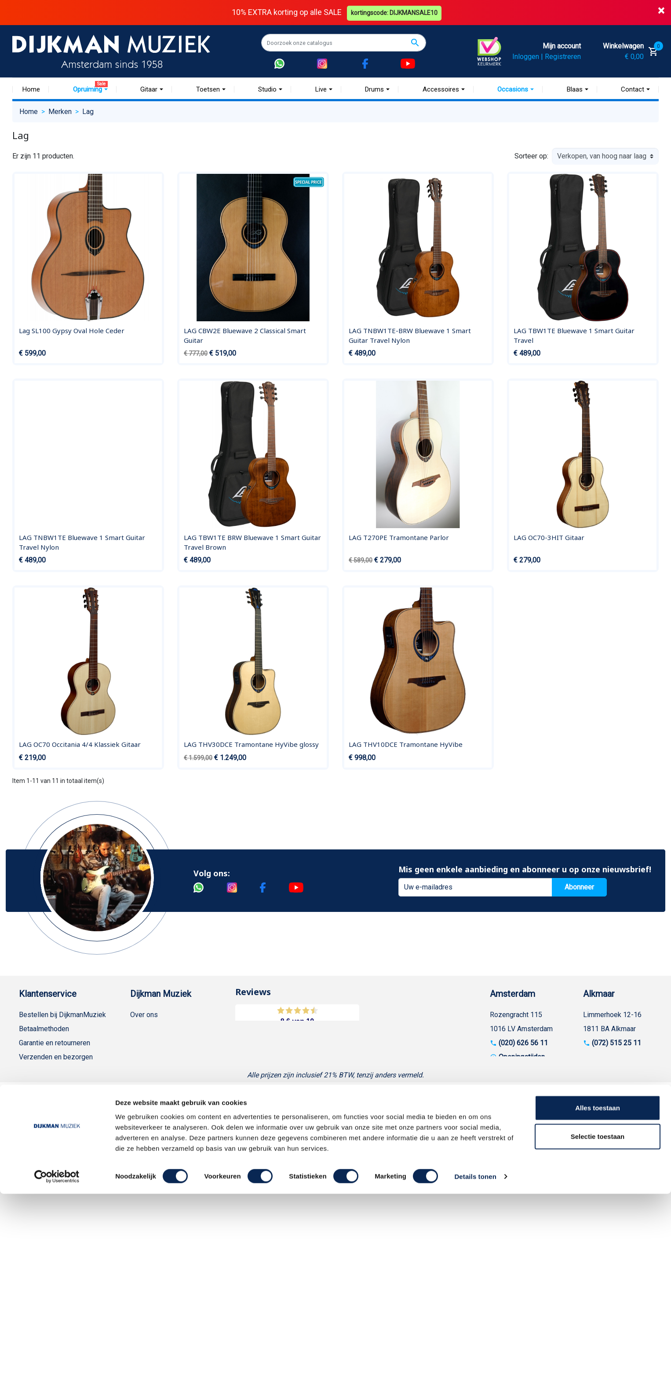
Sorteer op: (531, 156)
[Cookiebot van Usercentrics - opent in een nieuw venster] (56, 1382)
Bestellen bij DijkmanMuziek (62, 1014)
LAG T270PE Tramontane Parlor (399, 537)
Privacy (30, 1127)
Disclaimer (35, 1113)
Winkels (142, 1070)
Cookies (31, 1183)
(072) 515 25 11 (616, 1042)
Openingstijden (522, 1056)
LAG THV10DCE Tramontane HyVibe (406, 744)
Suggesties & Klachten (54, 1141)
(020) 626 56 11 (523, 1042)
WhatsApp (35, 1155)
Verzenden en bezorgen (56, 1056)
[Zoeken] (343, 42)
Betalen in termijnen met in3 (61, 1197)
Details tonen (475, 1382)
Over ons (144, 1014)
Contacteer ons (42, 1225)
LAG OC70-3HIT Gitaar (549, 537)
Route (508, 1070)
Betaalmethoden (44, 1028)
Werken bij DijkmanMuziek (170, 1042)
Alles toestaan (597, 1313)
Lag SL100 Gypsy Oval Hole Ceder (71, 330)
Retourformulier (43, 1169)
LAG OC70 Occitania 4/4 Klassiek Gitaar (80, 744)
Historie (142, 1028)
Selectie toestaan (598, 1342)
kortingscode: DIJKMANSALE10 (395, 12)
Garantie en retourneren (54, 1042)
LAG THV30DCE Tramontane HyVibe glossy (251, 744)
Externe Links (40, 1239)
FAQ (25, 1084)
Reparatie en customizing (58, 1099)
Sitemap (143, 1056)
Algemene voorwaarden (55, 1070)
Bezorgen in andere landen (60, 1211)
